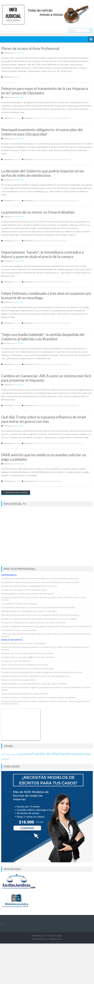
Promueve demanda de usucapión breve (18, 680)
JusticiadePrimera (60, 241)
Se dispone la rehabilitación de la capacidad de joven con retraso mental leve (33, 622)
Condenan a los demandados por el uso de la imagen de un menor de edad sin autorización (40, 578)
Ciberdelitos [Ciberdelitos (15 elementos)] (14, 754)
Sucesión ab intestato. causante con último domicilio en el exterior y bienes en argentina (38, 697)
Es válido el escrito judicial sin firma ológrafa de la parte (24, 590)
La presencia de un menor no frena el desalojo (38, 212)
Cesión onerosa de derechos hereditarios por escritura (24, 664)
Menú (91, 39)
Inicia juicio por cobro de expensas (15, 661)
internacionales (59, 443)
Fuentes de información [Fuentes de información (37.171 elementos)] (51, 753)
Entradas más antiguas (16, 492)
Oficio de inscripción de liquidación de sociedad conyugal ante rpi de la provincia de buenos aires (41, 672)
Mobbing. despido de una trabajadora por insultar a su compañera (29, 611)
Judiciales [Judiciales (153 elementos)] (5, 758)
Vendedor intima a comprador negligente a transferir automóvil (27, 657)
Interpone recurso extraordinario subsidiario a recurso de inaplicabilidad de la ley (35, 676)
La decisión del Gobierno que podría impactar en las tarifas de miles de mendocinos (42, 173)
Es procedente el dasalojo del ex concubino (19, 603)
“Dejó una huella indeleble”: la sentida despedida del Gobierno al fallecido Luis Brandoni (42, 336)
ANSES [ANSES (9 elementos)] (8, 754)
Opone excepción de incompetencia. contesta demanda (24, 693)
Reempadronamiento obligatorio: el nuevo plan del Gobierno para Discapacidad (41, 131)
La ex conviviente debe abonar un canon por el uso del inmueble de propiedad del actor (38, 607)
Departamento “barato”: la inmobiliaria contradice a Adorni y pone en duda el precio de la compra (42, 254)
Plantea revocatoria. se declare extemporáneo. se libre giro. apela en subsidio (34, 683)
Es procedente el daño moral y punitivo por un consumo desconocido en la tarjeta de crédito (40, 582)
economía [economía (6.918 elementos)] (25, 754)
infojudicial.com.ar (55, 939)
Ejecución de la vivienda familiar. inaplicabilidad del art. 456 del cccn (29, 586)
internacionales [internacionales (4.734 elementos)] (81, 754)
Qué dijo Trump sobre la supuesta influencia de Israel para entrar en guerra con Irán (43, 419)
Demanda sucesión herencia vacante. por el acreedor (23, 643)
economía (39, 200)
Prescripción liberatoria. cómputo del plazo (19, 630)
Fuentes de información (44, 118)
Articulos (17, 77)
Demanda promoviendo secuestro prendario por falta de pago (27, 668)
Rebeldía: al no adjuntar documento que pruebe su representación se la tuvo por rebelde (39, 619)
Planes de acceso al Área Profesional (30, 48)
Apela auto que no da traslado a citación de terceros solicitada (27, 653)
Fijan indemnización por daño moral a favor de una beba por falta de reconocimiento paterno (40, 615)
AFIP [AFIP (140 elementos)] (3, 754)
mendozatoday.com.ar (62, 118)
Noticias (17, 118)
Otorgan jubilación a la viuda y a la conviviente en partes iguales (27, 593)
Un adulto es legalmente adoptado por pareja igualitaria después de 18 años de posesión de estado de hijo (46, 626)
